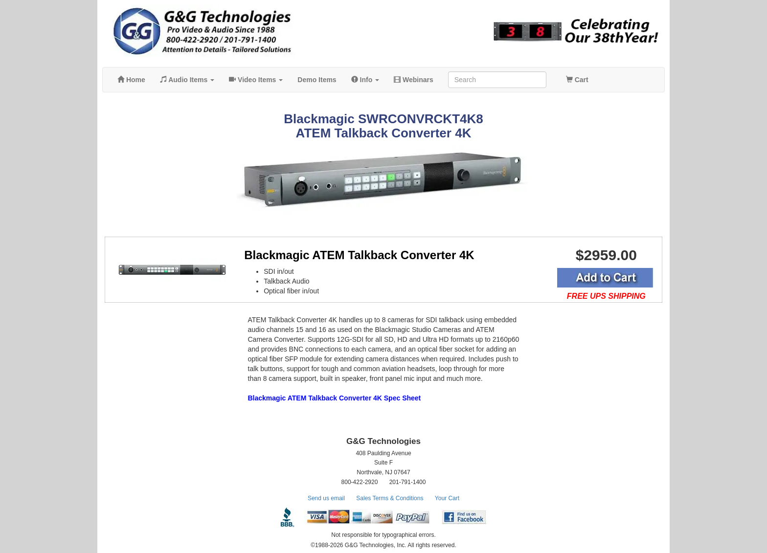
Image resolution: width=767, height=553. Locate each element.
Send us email (326, 498)
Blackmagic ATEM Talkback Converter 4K (359, 255)
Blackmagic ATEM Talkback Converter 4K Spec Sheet (334, 398)
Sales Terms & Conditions (389, 498)
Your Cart (447, 498)
